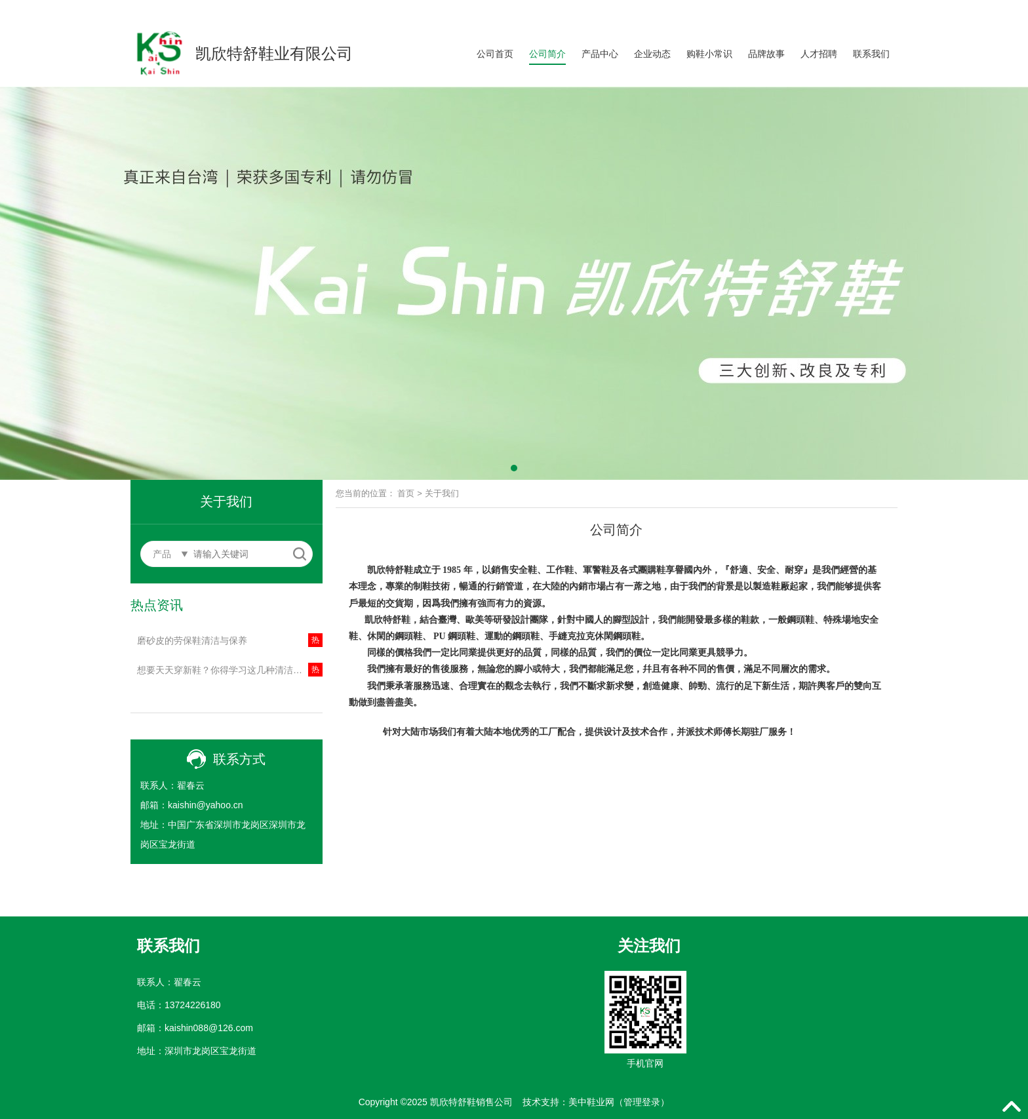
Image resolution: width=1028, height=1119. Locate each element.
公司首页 (495, 54)
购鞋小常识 (709, 54)
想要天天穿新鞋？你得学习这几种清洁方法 (224, 670)
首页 (405, 493)
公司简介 (547, 54)
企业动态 (652, 54)
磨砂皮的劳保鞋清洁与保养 (192, 640)
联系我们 (871, 54)
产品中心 (600, 54)
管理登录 (641, 1102)
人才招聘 (819, 54)
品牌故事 (766, 54)
